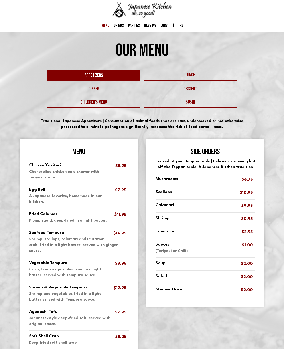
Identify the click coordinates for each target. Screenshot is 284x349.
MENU (105, 25)
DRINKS (119, 25)
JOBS (164, 25)
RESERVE (150, 25)
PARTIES (134, 25)
